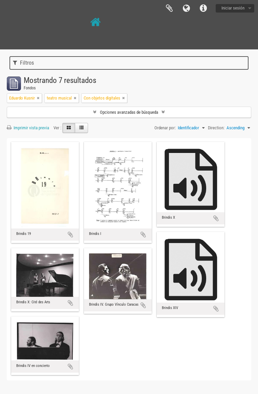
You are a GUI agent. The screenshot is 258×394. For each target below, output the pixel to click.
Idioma (186, 8)
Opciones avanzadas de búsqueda (129, 112)
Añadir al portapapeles (70, 234)
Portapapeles (169, 8)
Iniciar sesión (232, 7)
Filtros (23, 63)
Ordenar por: (165, 127)
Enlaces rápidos (203, 8)
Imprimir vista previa (28, 127)
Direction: (216, 127)
